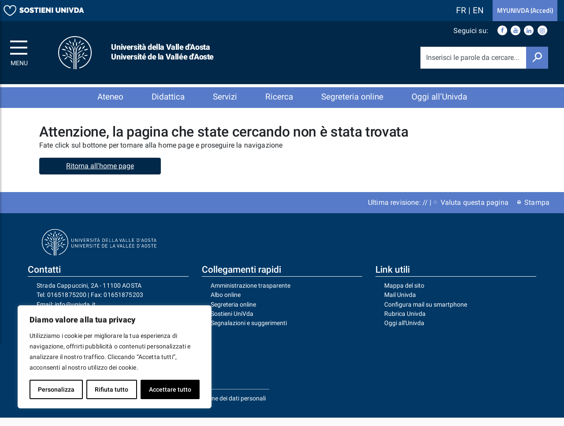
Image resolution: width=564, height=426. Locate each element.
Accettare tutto (170, 389)
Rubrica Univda (405, 322)
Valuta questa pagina (471, 211)
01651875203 (123, 303)
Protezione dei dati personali (227, 406)
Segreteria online (352, 97)
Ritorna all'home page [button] (100, 174)
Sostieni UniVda (232, 322)
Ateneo (110, 97)
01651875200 (67, 303)
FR (462, 10)
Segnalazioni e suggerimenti (249, 331)
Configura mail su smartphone (425, 312)
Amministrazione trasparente (250, 293)
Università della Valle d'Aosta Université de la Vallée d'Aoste (162, 51)
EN (478, 10)
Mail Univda (400, 303)
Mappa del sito (404, 293)
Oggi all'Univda (404, 331)
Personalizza (56, 389)
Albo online (226, 303)
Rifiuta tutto (111, 389)
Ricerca (279, 97)
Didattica (168, 97)
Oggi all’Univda (439, 97)
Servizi (225, 97)
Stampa (533, 211)
